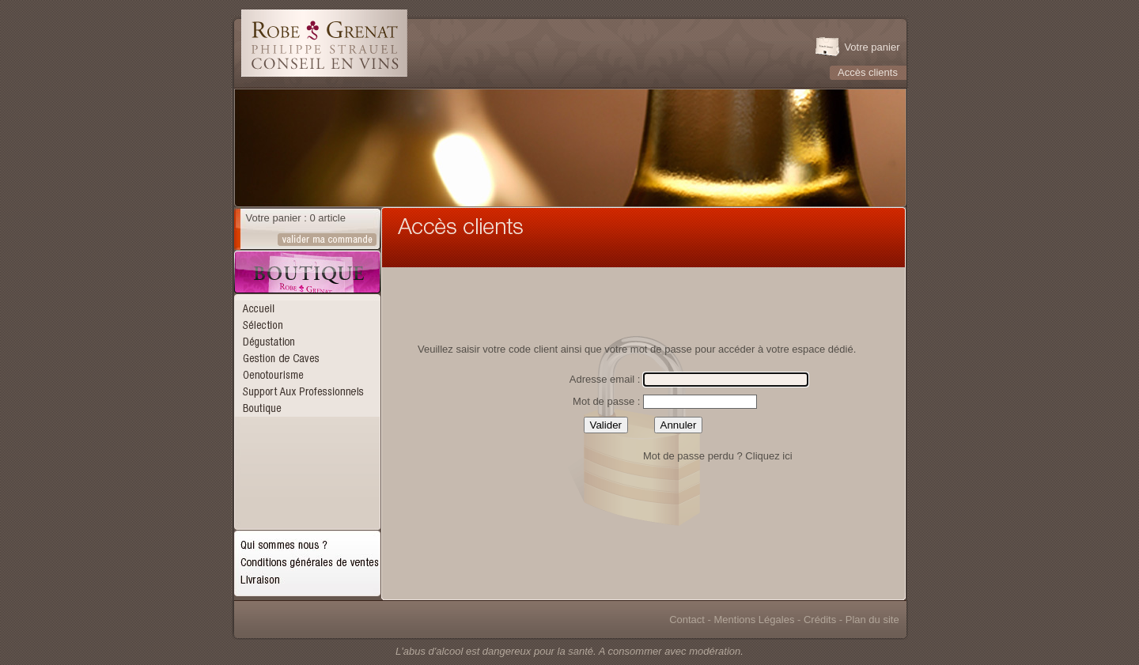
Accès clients (868, 72)
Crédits (820, 619)
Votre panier (871, 47)
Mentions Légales (754, 619)
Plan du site (872, 619)
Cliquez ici (768, 456)
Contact (687, 619)
